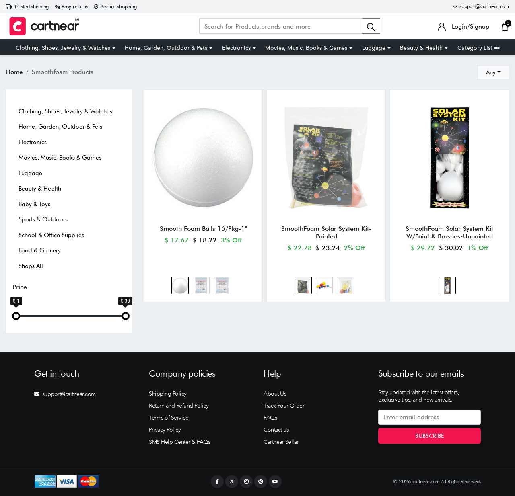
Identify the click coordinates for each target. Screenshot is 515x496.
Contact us (276, 429)
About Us (275, 393)
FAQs (270, 417)
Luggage (373, 47)
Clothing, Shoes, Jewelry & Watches (63, 47)
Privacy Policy (165, 429)
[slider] (16, 316)
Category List (478, 47)
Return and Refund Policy (178, 405)
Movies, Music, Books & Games (306, 47)
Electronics (236, 47)
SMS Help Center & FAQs (179, 441)
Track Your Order (284, 405)
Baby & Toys (34, 204)
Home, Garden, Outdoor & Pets (166, 47)
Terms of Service (168, 417)
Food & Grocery (40, 250)
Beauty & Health (421, 47)
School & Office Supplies (51, 235)
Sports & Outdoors (43, 219)
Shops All (31, 266)
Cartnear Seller (281, 441)
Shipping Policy (168, 393)
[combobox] (493, 72)
